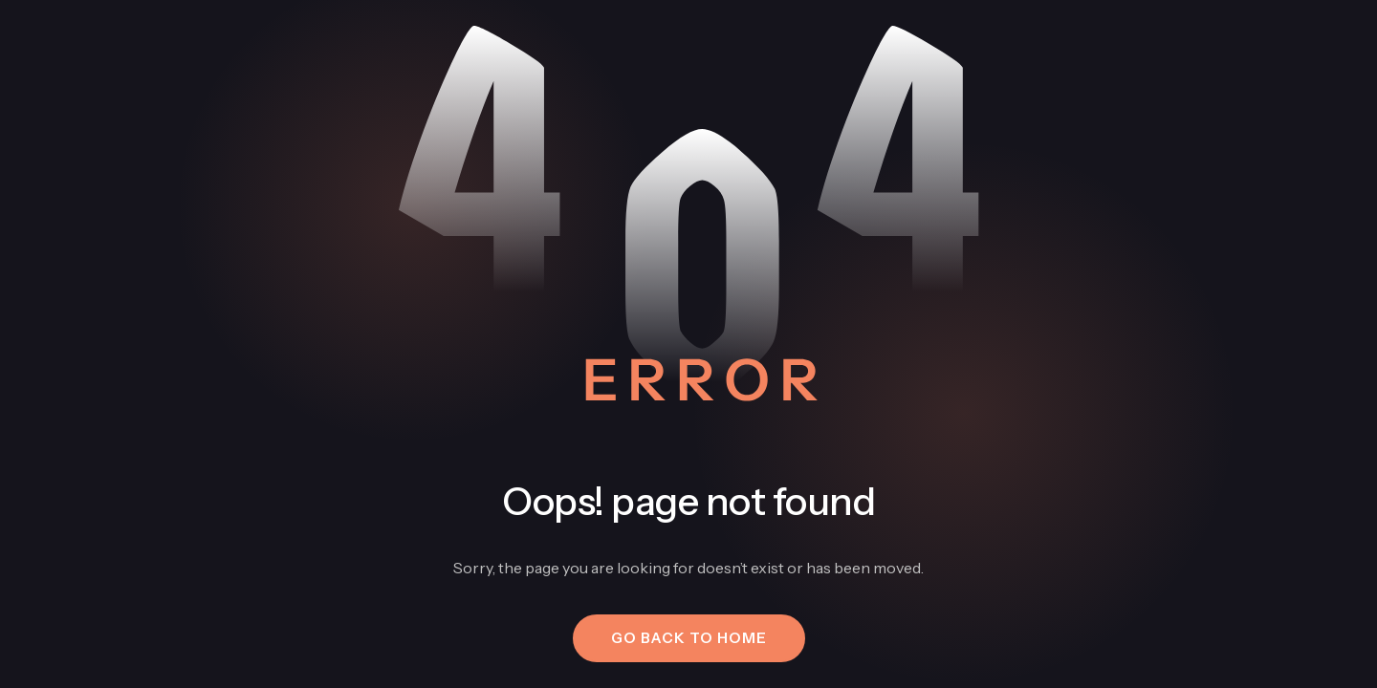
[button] (689, 638)
